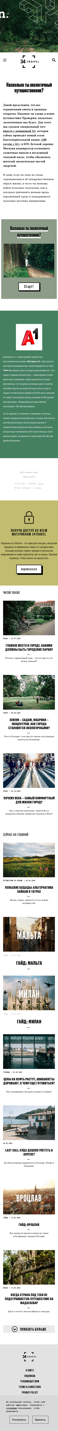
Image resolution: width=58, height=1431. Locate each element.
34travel (26, 488)
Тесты (40, 483)
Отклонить (19, 1419)
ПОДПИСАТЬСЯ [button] (29, 569)
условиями (11, 1408)
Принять (40, 1419)
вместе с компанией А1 (19, 131)
